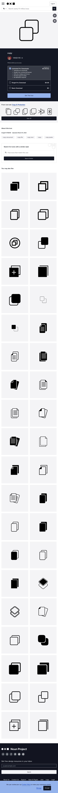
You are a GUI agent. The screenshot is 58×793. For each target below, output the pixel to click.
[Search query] (29, 152)
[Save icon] (55, 15)
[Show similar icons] (55, 21)
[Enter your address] (29, 766)
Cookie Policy (26, 784)
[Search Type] (4, 9)
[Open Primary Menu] (3, 4)
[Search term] (30, 9)
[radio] (29, 73)
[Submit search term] (54, 9)
